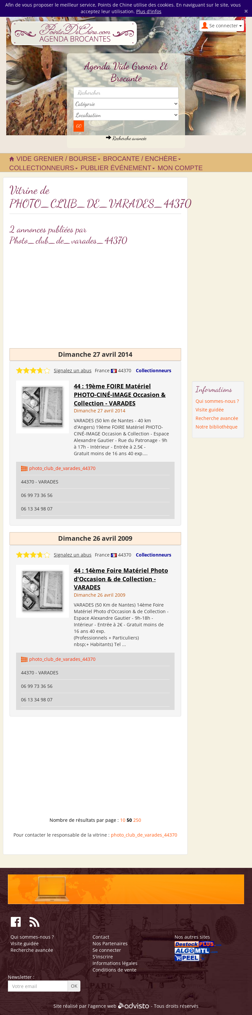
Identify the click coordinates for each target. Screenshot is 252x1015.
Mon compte (180, 167)
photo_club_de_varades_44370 (62, 468)
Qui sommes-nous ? (217, 401)
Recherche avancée (126, 138)
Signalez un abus (73, 370)
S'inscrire (103, 956)
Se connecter (107, 950)
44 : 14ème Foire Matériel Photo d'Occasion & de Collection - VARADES (121, 578)
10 (122, 820)
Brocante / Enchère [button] (142, 158)
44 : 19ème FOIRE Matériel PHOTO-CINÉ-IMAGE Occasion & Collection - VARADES (120, 394)
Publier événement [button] (117, 167)
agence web (103, 1006)
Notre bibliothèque (217, 427)
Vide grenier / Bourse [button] (58, 158)
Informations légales (115, 963)
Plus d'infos (148, 11)
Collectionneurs (153, 370)
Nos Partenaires (110, 943)
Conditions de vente (114, 970)
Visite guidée (210, 409)
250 (137, 820)
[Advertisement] (95, 769)
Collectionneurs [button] (43, 167)
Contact (101, 937)
